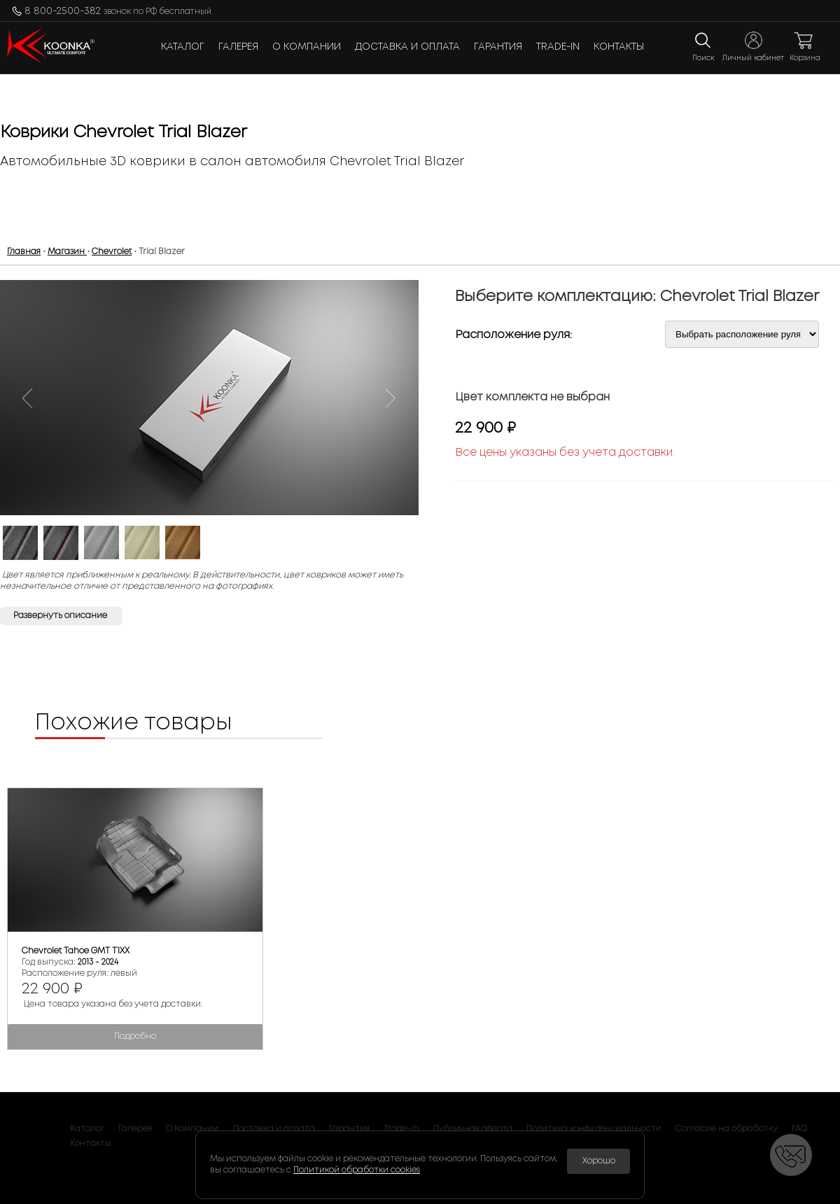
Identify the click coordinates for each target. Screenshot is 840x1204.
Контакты (619, 47)
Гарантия (498, 47)
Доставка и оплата (407, 47)
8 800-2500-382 (117, 11)
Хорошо (598, 1161)
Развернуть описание (61, 616)
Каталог (182, 47)
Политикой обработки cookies (356, 1170)
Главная (24, 251)
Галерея (238, 47)
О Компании (306, 47)
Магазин (67, 251)
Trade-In (558, 47)
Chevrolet (112, 251)
